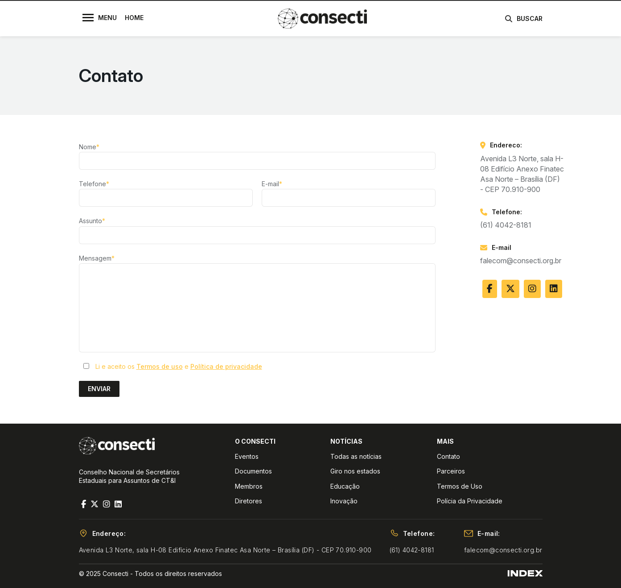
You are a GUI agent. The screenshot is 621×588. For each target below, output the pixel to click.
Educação (345, 486)
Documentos (253, 471)
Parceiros (451, 471)
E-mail (272, 184)
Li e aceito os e (178, 366)
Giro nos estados (355, 471)
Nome (89, 147)
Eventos (247, 456)
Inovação (344, 501)
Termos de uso (159, 366)
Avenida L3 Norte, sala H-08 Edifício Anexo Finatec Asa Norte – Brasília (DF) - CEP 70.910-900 (225, 550)
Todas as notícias (356, 456)
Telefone (94, 184)
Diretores (248, 501)
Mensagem (97, 258)
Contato (448, 456)
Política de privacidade (226, 366)
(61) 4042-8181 (505, 224)
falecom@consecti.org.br (520, 260)
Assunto (92, 221)
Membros (249, 486)
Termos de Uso (459, 486)
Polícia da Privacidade (469, 501)
